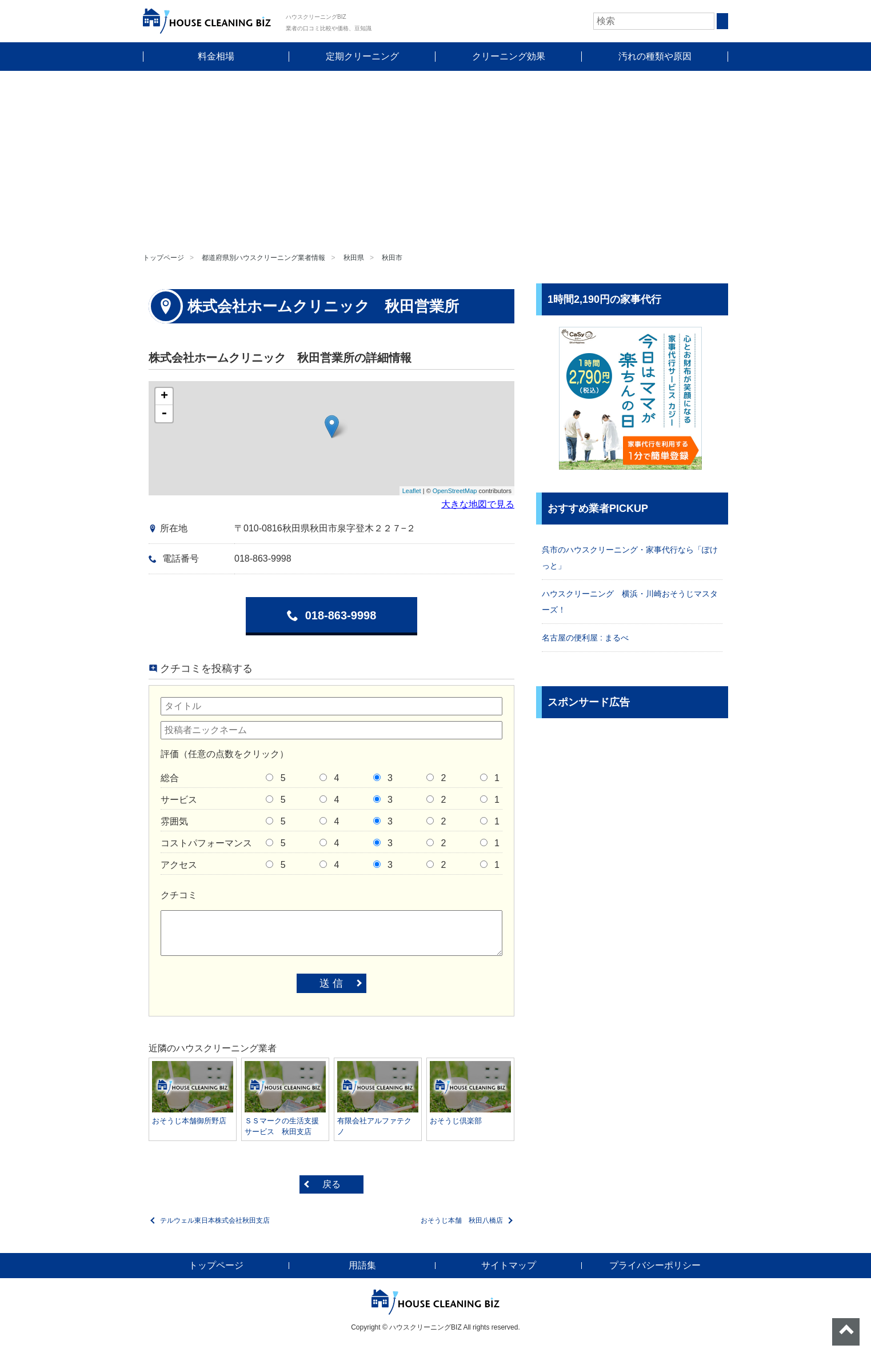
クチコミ (179, 895)
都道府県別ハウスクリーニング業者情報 (263, 258)
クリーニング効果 (508, 56)
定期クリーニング (362, 56)
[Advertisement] (435, 157)
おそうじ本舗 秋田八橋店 (462, 1220)
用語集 (362, 1265)
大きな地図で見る (477, 504)
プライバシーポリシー (655, 1265)
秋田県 (353, 258)
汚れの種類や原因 (655, 56)
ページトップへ (846, 1332)
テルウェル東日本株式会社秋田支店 (215, 1220)
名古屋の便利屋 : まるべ (585, 637)
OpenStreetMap (455, 490)
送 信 (331, 983)
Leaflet (411, 490)
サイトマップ (508, 1265)
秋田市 (392, 258)
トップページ (163, 258)
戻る (331, 1184)
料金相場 (216, 56)
